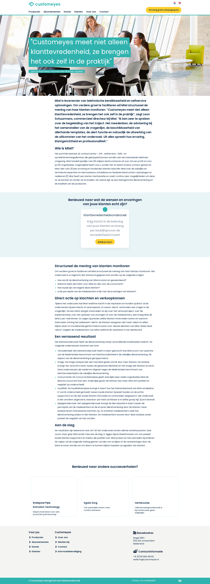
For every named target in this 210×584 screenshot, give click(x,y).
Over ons (91, 11)
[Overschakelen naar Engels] (179, 3)
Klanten (78, 11)
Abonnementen (52, 11)
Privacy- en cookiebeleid (143, 580)
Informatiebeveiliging (69, 551)
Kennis (67, 11)
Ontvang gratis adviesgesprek (164, 10)
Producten (34, 11)
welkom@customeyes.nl (146, 559)
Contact (104, 11)
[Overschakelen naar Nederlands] (174, 3)
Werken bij (63, 542)
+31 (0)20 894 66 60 (143, 556)
